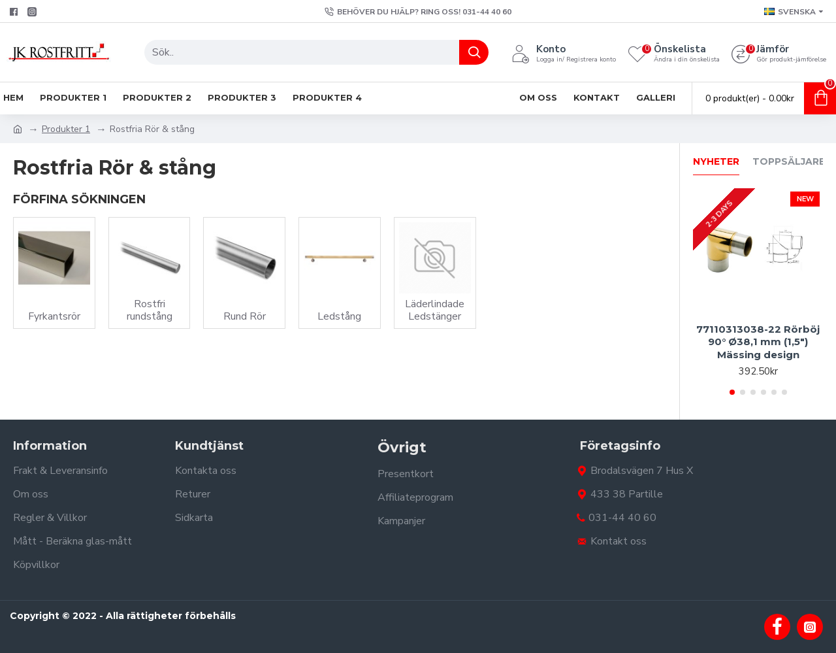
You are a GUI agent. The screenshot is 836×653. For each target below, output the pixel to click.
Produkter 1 (66, 129)
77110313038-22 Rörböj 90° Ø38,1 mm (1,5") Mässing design (758, 342)
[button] (732, 392)
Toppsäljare (788, 161)
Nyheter (716, 161)
